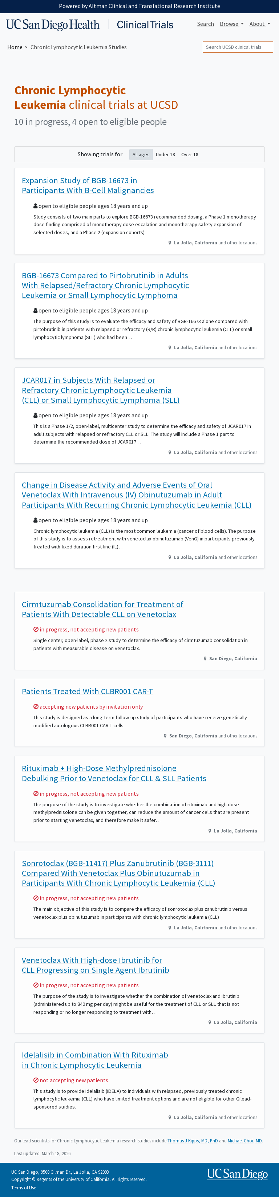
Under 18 (165, 154)
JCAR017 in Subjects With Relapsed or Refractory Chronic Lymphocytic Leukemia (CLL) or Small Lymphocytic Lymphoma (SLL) (101, 390)
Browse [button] (229, 23)
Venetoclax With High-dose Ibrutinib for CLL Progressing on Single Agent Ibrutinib (95, 965)
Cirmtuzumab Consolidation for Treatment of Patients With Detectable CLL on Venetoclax (102, 609)
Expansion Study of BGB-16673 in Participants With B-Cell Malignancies (88, 185)
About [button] (258, 23)
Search (205, 23)
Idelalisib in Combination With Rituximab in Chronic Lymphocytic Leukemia (95, 1060)
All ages (141, 154)
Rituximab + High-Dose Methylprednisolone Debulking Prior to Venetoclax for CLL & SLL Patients (114, 773)
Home (15, 47)
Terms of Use (23, 1187)
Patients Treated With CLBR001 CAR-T (87, 691)
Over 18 (189, 154)
